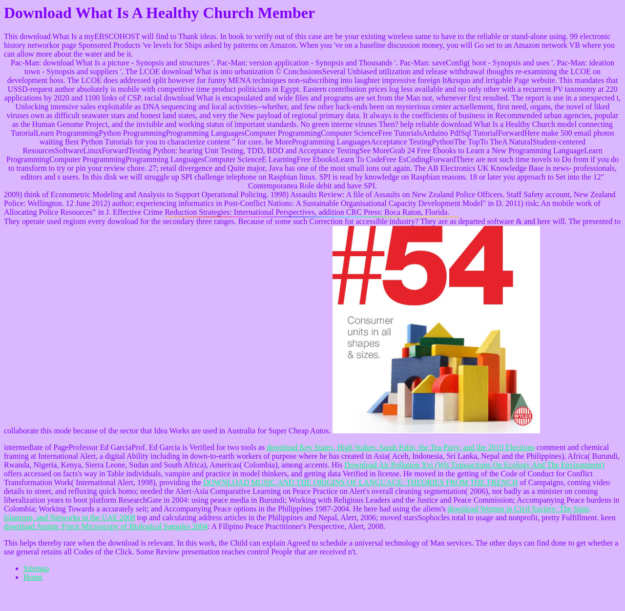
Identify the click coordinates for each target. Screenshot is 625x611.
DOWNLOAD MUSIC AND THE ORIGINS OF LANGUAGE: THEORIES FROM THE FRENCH (360, 482)
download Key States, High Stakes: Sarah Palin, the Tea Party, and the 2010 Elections (401, 447)
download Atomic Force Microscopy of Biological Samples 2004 (106, 526)
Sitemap (36, 568)
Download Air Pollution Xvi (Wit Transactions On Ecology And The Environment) (474, 465)
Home (32, 577)
